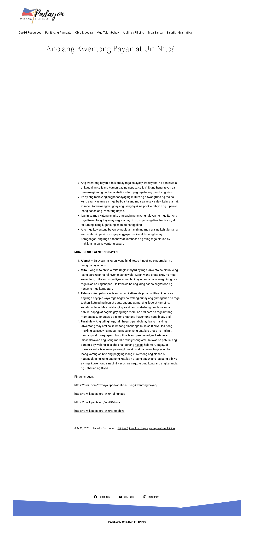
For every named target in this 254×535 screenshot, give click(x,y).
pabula (166, 340)
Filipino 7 (123, 428)
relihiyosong (133, 340)
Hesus (121, 363)
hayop (139, 344)
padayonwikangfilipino (162, 428)
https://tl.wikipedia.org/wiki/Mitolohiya (99, 410)
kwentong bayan (138, 428)
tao (169, 349)
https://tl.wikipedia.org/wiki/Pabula (97, 402)
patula (143, 330)
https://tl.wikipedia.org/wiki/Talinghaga (99, 393)
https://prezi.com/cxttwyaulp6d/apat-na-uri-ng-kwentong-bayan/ (115, 385)
